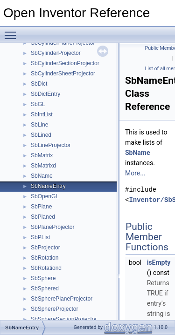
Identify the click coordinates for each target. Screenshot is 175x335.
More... (135, 173)
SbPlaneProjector (52, 227)
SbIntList (42, 114)
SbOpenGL (45, 196)
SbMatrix (42, 155)
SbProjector (45, 247)
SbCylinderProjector (56, 53)
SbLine (39, 124)
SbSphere (43, 278)
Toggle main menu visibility (13, 31)
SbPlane (41, 206)
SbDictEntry (45, 94)
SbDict (39, 83)
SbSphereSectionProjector (64, 319)
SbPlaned (43, 217)
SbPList (40, 237)
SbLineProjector (50, 145)
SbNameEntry (48, 186)
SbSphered (45, 288)
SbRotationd (46, 268)
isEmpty (159, 262)
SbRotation (44, 258)
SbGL (38, 104)
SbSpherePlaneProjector (61, 298)
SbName (42, 176)
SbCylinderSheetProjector (63, 73)
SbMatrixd (43, 165)
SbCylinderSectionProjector (65, 63)
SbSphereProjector (54, 309)
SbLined (41, 135)
